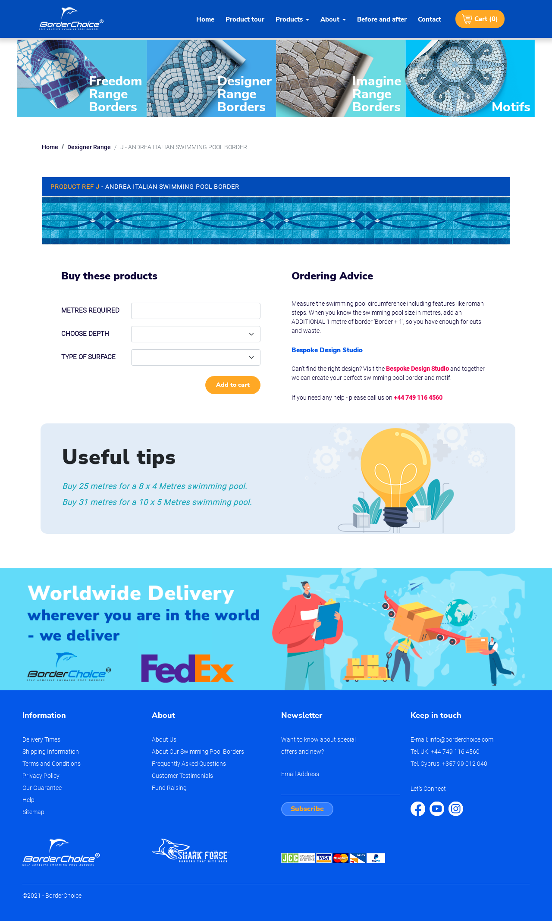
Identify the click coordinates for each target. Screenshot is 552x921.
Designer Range (89, 147)
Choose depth (85, 334)
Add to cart (233, 385)
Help (28, 799)
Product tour (245, 19)
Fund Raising (169, 787)
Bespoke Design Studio (417, 368)
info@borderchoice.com (461, 739)
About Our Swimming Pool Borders (198, 751)
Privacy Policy (41, 775)
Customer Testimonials (182, 775)
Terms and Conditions (51, 763)
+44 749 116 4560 (418, 397)
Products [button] (289, 19)
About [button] (329, 19)
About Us (164, 739)
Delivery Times (41, 739)
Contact (429, 19)
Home (205, 19)
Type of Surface (88, 357)
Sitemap (33, 811)
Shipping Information (50, 751)
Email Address (300, 774)
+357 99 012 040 (464, 763)
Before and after (382, 19)
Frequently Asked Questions (189, 763)
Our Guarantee (42, 787)
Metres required (90, 310)
